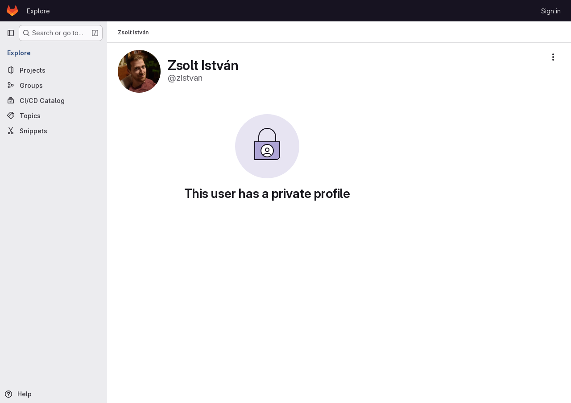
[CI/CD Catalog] (53, 100)
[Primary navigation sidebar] (11, 33)
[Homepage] (12, 11)
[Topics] (53, 115)
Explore (38, 11)
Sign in (551, 11)
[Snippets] (53, 130)
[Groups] (53, 85)
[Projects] (53, 70)
